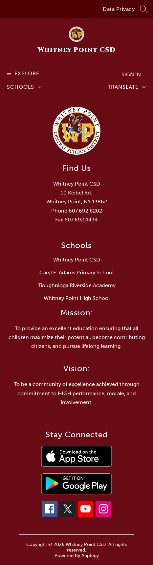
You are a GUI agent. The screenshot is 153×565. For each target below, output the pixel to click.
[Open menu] (22, 73)
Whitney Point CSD (76, 260)
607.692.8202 (85, 211)
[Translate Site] (127, 87)
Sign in (131, 74)
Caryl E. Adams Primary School (76, 272)
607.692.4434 (81, 219)
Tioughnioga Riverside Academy (77, 285)
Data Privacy (119, 9)
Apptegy (90, 555)
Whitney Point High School (77, 298)
